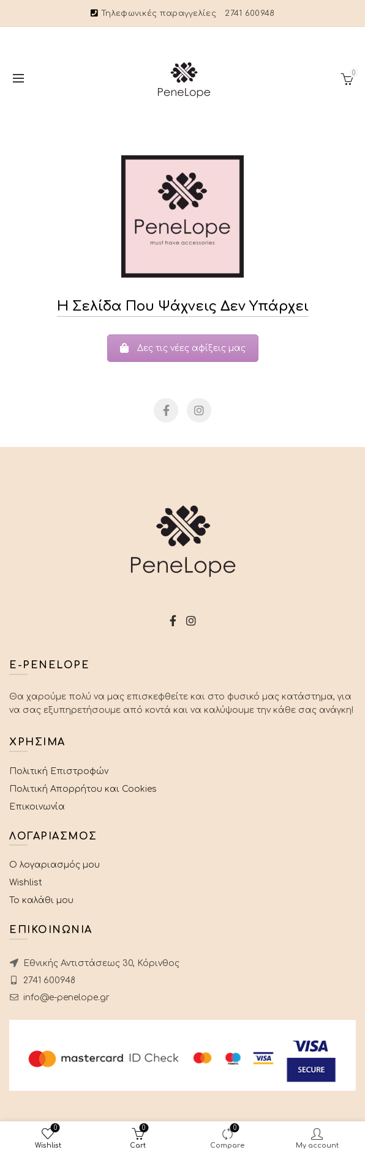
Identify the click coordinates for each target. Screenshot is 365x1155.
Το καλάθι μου (41, 900)
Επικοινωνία (37, 806)
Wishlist (25, 882)
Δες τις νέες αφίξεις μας (183, 348)
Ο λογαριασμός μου (54, 864)
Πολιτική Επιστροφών (58, 771)
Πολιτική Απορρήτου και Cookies (83, 789)
